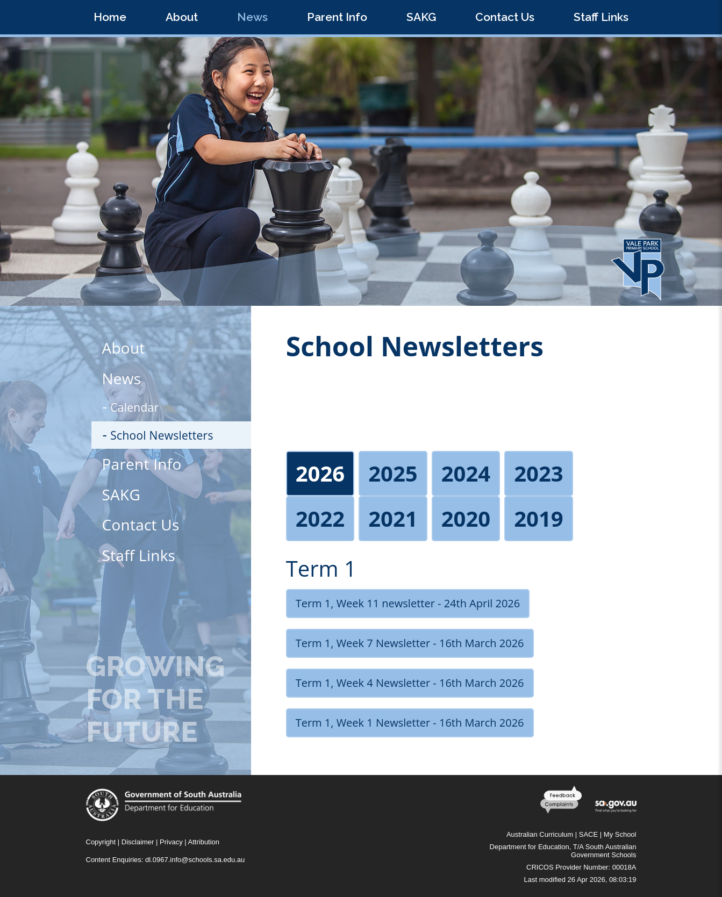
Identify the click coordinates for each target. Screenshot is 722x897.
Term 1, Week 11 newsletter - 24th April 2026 (408, 603)
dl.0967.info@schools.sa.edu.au (195, 860)
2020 (465, 518)
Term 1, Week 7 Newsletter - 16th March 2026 (410, 643)
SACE (588, 834)
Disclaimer (137, 842)
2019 (538, 518)
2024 (465, 473)
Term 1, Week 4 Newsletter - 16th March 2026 (410, 683)
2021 (392, 518)
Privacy (171, 842)
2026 (320, 473)
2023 (538, 473)
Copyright (101, 842)
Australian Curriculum (539, 834)
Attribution (204, 842)
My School (620, 834)
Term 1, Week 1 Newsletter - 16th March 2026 (410, 722)
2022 (320, 518)
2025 (392, 473)
